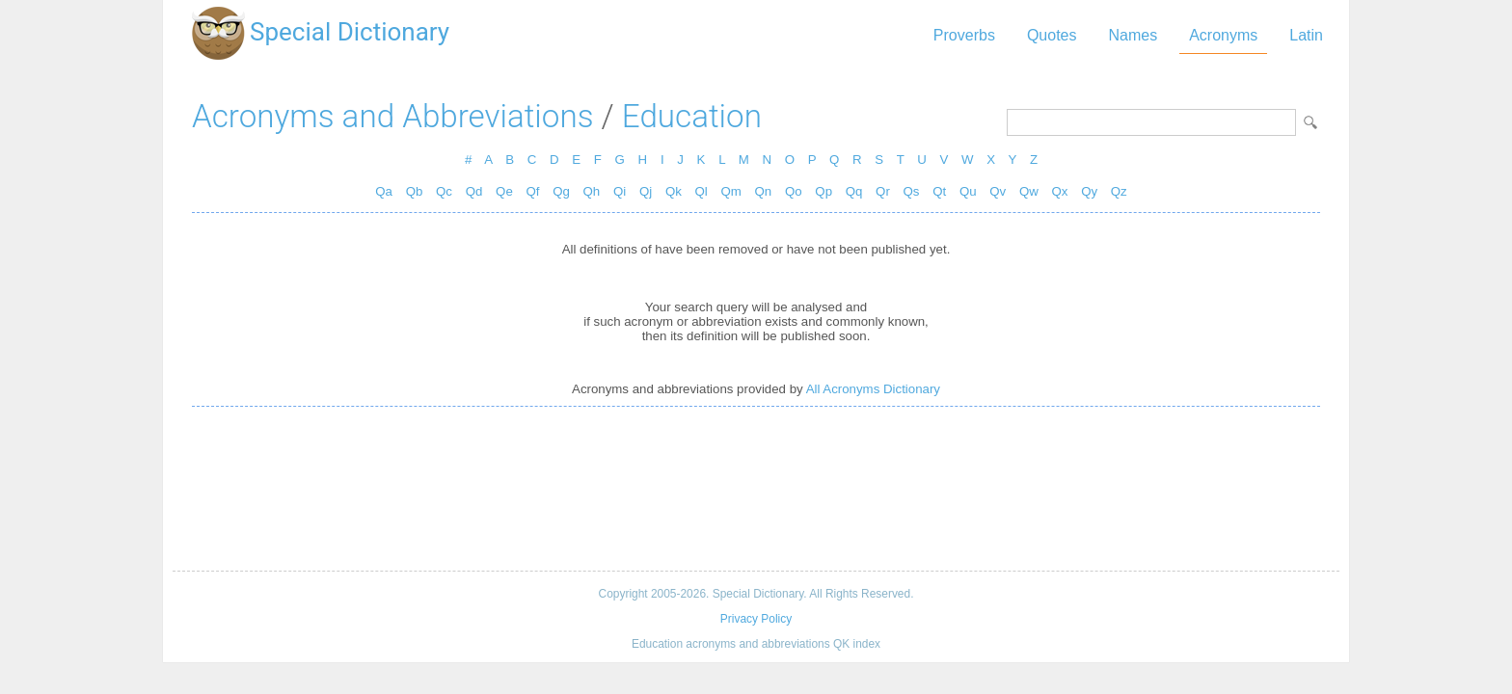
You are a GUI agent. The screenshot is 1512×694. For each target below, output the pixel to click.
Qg (561, 191)
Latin (1306, 35)
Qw (1029, 191)
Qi (619, 191)
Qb (414, 191)
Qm (730, 191)
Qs (912, 191)
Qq (854, 191)
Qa (383, 191)
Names (1132, 35)
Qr (883, 191)
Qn (763, 191)
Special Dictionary (349, 31)
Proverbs (964, 35)
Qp (823, 191)
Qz (1119, 191)
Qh (592, 191)
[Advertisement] (756, 488)
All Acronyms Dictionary (873, 389)
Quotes (1052, 35)
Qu (968, 191)
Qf (532, 191)
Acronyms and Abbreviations (392, 116)
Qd (474, 191)
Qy (1089, 191)
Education (692, 116)
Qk (673, 191)
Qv (997, 191)
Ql (701, 191)
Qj (645, 191)
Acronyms (1223, 35)
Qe (504, 191)
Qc (444, 191)
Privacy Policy (756, 619)
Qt (939, 191)
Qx (1060, 191)
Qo (793, 191)
